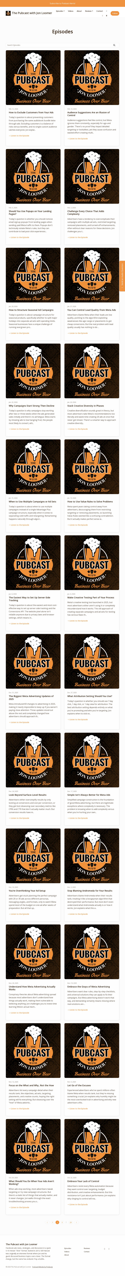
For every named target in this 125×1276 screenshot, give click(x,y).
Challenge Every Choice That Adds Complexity (85, 212)
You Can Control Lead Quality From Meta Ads (91, 309)
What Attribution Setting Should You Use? (89, 696)
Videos (70, 11)
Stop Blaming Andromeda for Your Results (89, 890)
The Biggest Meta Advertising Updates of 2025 (31, 697)
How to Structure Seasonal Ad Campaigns (31, 309)
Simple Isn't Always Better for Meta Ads (88, 794)
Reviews (88, 11)
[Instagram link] (107, 11)
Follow (115, 13)
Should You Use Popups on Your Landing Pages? (30, 212)
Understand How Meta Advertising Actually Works (32, 988)
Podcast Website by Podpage (42, 1267)
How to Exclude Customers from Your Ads (31, 112)
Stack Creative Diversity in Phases (85, 405)
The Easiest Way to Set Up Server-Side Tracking (29, 599)
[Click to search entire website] (107, 15)
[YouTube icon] (109, 1249)
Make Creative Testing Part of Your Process (90, 597)
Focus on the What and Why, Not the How (31, 1085)
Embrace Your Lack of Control (83, 1181)
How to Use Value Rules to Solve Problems (90, 501)
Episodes (59, 11)
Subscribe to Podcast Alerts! (62, 3)
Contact (99, 11)
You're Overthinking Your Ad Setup (27, 890)
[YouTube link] (102, 15)
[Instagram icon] (104, 1249)
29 (71, 1222)
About (79, 11)
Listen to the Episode (19, 136)
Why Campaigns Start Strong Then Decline (31, 405)
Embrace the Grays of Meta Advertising (88, 986)
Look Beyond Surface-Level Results (27, 794)
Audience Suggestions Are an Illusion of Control (88, 114)
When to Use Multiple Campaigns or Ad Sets (32, 501)
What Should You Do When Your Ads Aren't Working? (31, 1182)
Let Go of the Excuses (79, 1085)
